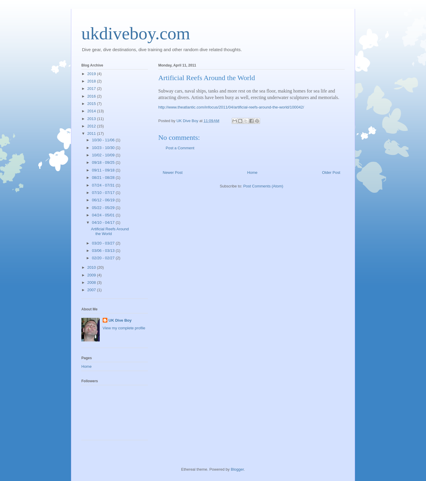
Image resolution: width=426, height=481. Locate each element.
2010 (92, 267)
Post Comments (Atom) (263, 186)
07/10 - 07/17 (104, 192)
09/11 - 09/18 (104, 170)
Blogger (237, 469)
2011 (92, 133)
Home (252, 172)
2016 (92, 96)
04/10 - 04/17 (104, 222)
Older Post (331, 172)
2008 (92, 282)
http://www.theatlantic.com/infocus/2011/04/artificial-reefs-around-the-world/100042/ (231, 107)
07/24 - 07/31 (104, 185)
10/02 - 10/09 (104, 155)
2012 (92, 126)
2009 (92, 275)
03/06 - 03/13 (104, 250)
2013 (92, 118)
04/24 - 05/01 (104, 215)
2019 (92, 74)
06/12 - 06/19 (104, 200)
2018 (92, 81)
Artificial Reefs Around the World (110, 231)
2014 (92, 111)
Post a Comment (180, 148)
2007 (92, 290)
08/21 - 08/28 (104, 177)
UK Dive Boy (120, 320)
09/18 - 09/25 (104, 162)
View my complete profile (124, 328)
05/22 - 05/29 (104, 207)
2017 (92, 88)
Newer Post (173, 172)
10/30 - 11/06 (104, 140)
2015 (92, 103)
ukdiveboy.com (135, 33)
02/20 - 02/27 (104, 258)
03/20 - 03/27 (104, 243)
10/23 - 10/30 (104, 147)
